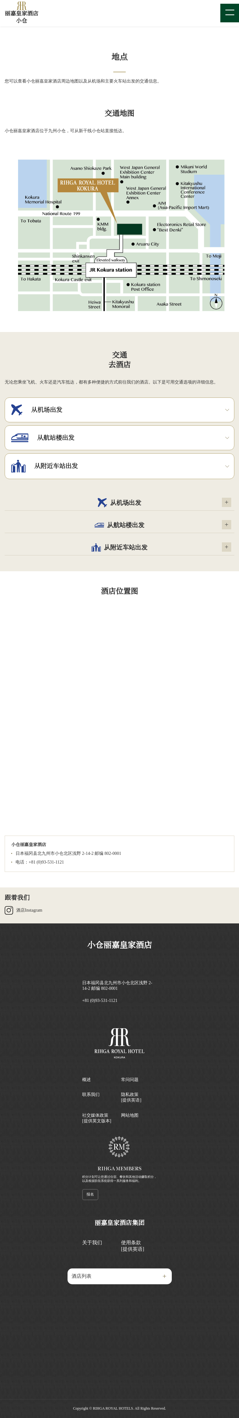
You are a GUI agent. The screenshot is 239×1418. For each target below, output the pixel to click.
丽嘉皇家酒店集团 (119, 1222)
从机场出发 (119, 502)
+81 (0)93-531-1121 (100, 1000)
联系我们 (91, 1094)
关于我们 (92, 1242)
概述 (86, 1079)
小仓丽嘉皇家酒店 (119, 945)
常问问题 (129, 1079)
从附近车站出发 (119, 547)
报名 (90, 1194)
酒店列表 (81, 1276)
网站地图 (129, 1115)
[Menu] (229, 13)
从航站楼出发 (119, 525)
